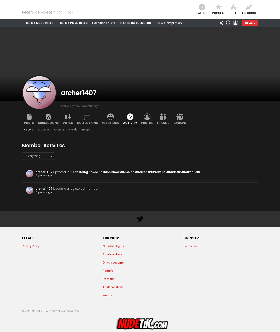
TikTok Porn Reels (73, 28)
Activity (130, 128)
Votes (68, 128)
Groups (179, 128)
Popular (218, 11)
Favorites (58, 134)
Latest (201, 11)
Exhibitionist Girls (104, 28)
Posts (29, 128)
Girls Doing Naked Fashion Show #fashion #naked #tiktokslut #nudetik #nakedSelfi (135, 177)
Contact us (190, 246)
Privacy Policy (31, 246)
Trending (248, 11)
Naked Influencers (135, 28)
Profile (147, 128)
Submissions (48, 128)
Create (250, 27)
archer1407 (43, 177)
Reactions (110, 128)
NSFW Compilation (169, 28)
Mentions (43, 134)
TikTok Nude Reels (38, 28)
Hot (233, 11)
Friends (163, 128)
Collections (87, 128)
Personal (29, 134)
